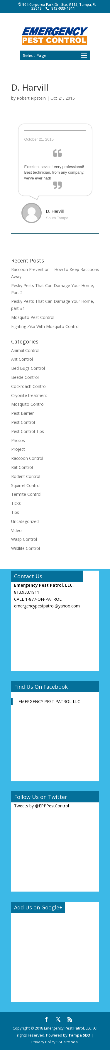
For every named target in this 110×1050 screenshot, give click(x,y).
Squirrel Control (25, 485)
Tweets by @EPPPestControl (41, 806)
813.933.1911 (26, 592)
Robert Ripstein (31, 98)
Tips (15, 512)
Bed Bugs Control (28, 368)
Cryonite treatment (29, 395)
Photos (18, 440)
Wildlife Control (25, 548)
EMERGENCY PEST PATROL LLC (49, 701)
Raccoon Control (27, 458)
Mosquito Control (28, 404)
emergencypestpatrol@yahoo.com (47, 606)
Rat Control (22, 467)
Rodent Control (25, 476)
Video (16, 530)
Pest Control (23, 422)
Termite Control (26, 494)
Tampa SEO (79, 1035)
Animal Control (25, 350)
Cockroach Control (29, 386)
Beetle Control (25, 377)
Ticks (16, 503)
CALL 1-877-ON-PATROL (38, 599)
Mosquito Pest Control (32, 317)
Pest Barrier (22, 413)
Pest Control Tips (27, 431)
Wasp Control (24, 539)
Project (18, 449)
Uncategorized (25, 521)
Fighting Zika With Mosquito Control (45, 326)
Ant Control (22, 359)
